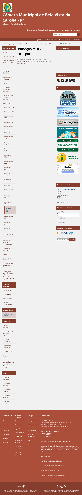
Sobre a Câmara (26, 44)
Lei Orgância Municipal (19, 447)
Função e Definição (6, 430)
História (5, 425)
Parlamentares (19, 421)
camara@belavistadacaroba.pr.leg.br (57, 426)
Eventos (5, 442)
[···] (60, 40)
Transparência (8, 310)
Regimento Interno (18, 441)
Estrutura (6, 435)
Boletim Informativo (31, 436)
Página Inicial (40, 40)
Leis (4, 373)
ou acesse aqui (75, 40)
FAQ (29, 440)
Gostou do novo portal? (66, 189)
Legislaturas (19, 429)
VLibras (61, 30)
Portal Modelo (33, 490)
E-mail (66, 40)
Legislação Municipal (18, 453)
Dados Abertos (32, 431)
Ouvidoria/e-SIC (52, 40)
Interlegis (18, 491)
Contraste (69, 30)
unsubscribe (61, 223)
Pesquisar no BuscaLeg (65, 228)
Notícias (5, 439)
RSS (29, 444)
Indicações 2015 (46, 44)
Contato (53, 30)
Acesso (5, 421)
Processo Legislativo (6, 285)
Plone (34, 491)
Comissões (18, 437)
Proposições (36, 44)
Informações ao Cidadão (33, 426)
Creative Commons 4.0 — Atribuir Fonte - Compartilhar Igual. (61, 491)
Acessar (77, 30)
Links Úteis (6, 321)
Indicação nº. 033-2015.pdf (27, 61)
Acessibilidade (43, 30)
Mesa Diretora (19, 433)
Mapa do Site (32, 30)
